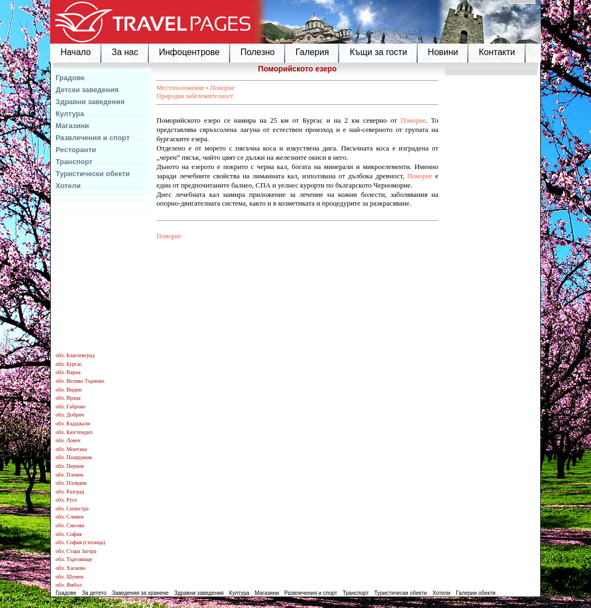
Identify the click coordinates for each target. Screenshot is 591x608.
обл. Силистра (72, 508)
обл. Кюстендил (74, 432)
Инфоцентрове (189, 52)
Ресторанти (76, 150)
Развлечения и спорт (93, 138)
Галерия (312, 52)
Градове (70, 78)
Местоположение (180, 88)
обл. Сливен (69, 517)
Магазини (72, 126)
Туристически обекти (93, 174)
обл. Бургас (69, 364)
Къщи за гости (378, 52)
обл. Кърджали (73, 423)
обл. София (69, 534)
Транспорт (74, 162)
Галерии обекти (476, 593)
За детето (94, 593)
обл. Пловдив (71, 483)
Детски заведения (87, 90)
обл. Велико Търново (80, 381)
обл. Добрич (70, 415)
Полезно (257, 52)
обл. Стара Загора (76, 551)
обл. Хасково (71, 568)
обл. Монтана (71, 449)
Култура (70, 114)
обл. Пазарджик (74, 457)
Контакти (497, 52)
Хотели (68, 186)
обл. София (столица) (80, 542)
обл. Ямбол (69, 585)
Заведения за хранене (140, 593)
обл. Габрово (71, 407)
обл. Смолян (70, 525)
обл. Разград (70, 492)
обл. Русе (66, 500)
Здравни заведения (90, 102)
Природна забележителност (194, 96)
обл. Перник (70, 466)
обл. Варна (68, 372)
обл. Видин (69, 390)
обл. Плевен (69, 475)
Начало (76, 52)
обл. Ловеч (68, 440)
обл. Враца (68, 398)
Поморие (222, 88)
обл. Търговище (74, 559)
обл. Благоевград (75, 355)
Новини (443, 52)
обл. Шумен (69, 577)
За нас (125, 52)
